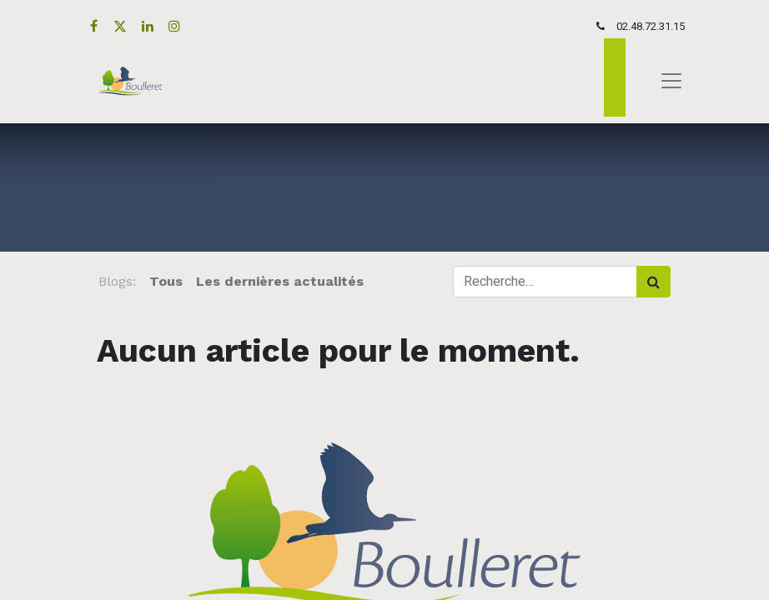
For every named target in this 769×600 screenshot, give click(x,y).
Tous (166, 281)
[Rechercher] (653, 282)
